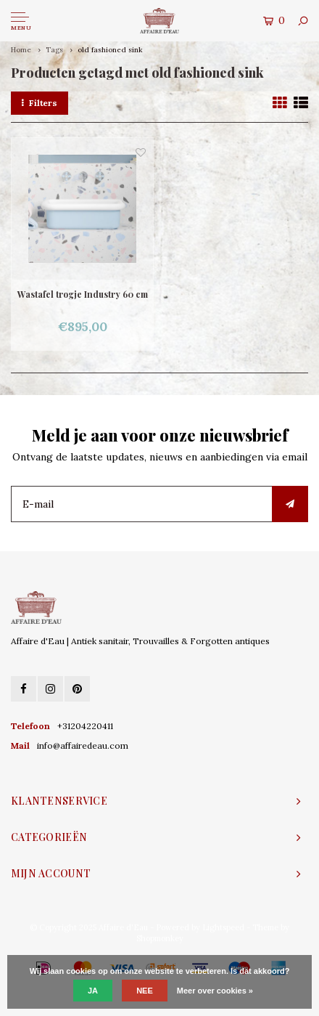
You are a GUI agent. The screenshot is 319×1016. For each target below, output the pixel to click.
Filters (39, 102)
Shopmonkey (159, 938)
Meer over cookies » (215, 990)
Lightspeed (223, 927)
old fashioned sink (110, 49)
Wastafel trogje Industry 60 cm (82, 294)
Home (21, 49)
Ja (93, 990)
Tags (54, 49)
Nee (144, 990)
